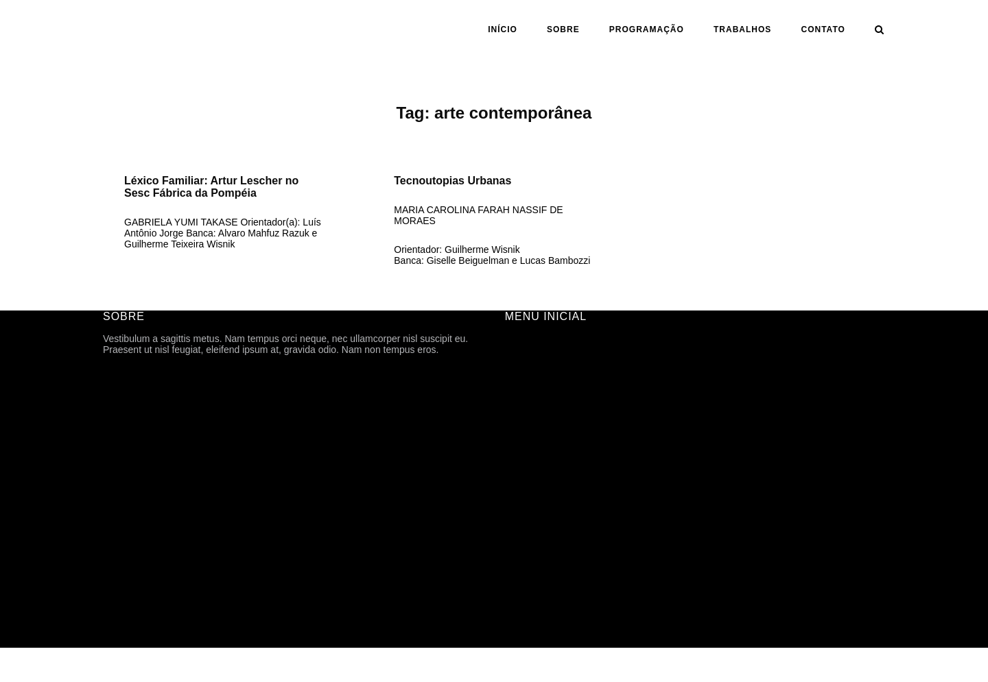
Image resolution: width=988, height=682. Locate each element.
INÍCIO (502, 29)
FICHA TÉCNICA (541, 381)
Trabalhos (742, 29)
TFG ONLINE (534, 553)
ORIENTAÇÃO (536, 496)
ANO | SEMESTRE (546, 477)
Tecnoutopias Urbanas (452, 180)
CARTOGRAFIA (539, 534)
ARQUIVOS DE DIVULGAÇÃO (571, 438)
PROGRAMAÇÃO (646, 29)
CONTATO (823, 29)
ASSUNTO (528, 515)
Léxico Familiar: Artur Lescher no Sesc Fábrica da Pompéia (211, 187)
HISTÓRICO (531, 400)
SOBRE (563, 29)
